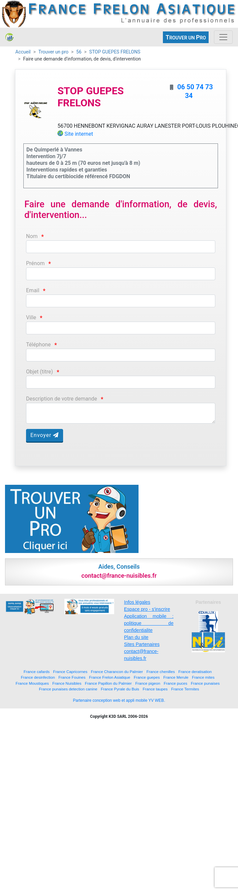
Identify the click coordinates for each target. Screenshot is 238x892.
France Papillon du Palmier (108, 683)
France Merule (175, 677)
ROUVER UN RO (186, 37)
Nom (32, 236)
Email (32, 290)
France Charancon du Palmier (117, 671)
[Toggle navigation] (223, 37)
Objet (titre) (39, 371)
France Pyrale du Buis (120, 689)
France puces (175, 683)
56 (78, 51)
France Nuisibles (66, 683)
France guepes (147, 677)
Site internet (78, 134)
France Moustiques (32, 683)
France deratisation (195, 671)
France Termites (185, 689)
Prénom (35, 263)
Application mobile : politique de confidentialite (149, 623)
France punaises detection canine (68, 689)
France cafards (37, 671)
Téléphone (38, 344)
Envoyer (44, 435)
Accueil (23, 51)
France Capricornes (70, 671)
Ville (31, 317)
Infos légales (137, 602)
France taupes (155, 689)
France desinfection (38, 677)
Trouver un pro (53, 51)
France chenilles (161, 671)
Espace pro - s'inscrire (147, 609)
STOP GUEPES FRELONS (114, 51)
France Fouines (71, 677)
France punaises (205, 683)
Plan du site (136, 637)
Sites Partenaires (142, 644)
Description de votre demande (61, 398)
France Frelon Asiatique (109, 677)
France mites (203, 677)
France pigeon (147, 683)
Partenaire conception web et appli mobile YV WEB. (119, 700)
